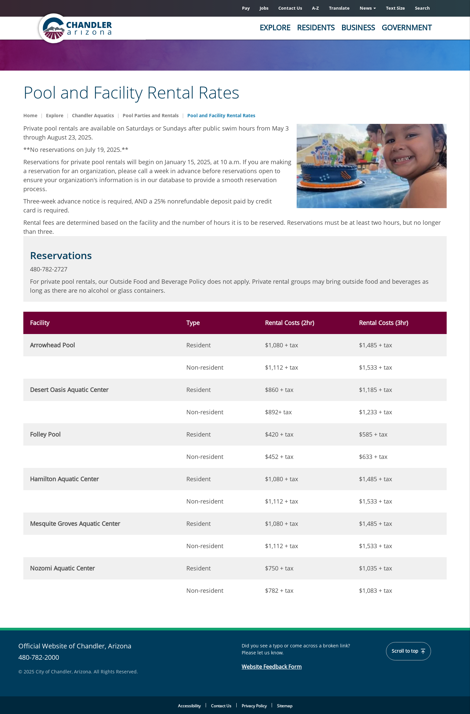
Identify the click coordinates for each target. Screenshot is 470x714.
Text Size (395, 8)
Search (422, 8)
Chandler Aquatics (93, 115)
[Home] (101, 28)
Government (407, 27)
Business (358, 27)
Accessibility (189, 706)
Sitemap (284, 706)
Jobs (264, 8)
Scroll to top (408, 651)
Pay (246, 8)
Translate (339, 8)
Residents (316, 27)
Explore (275, 27)
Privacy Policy (254, 706)
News (368, 8)
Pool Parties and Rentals (151, 115)
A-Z (315, 8)
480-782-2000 (38, 657)
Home (30, 115)
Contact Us (290, 8)
